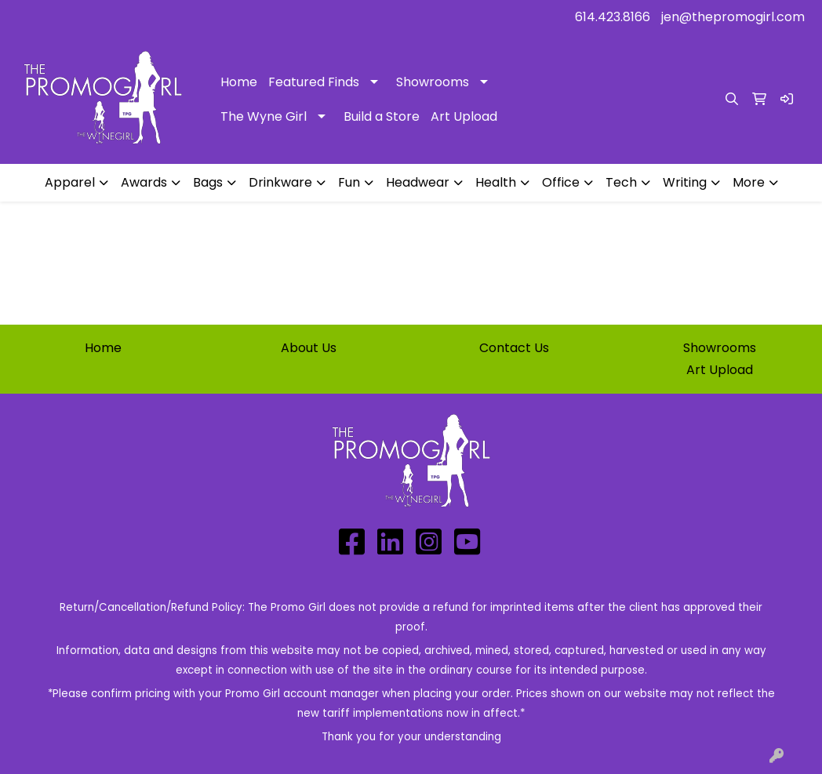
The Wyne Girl (263, 116)
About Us (308, 348)
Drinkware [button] (280, 182)
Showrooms (432, 82)
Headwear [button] (417, 182)
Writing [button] (685, 182)
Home (238, 82)
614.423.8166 (612, 17)
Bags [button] (208, 182)
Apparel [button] (70, 182)
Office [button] (561, 182)
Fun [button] (349, 182)
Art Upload (464, 116)
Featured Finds (313, 82)
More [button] (749, 182)
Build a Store (382, 116)
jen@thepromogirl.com (733, 17)
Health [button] (495, 182)
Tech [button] (621, 182)
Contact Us (514, 348)
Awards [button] (144, 182)
